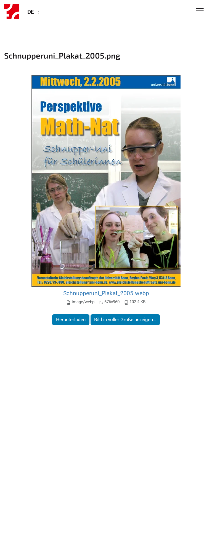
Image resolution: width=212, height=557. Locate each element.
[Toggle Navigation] (200, 11)
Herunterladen (71, 319)
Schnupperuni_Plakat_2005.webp (106, 293)
